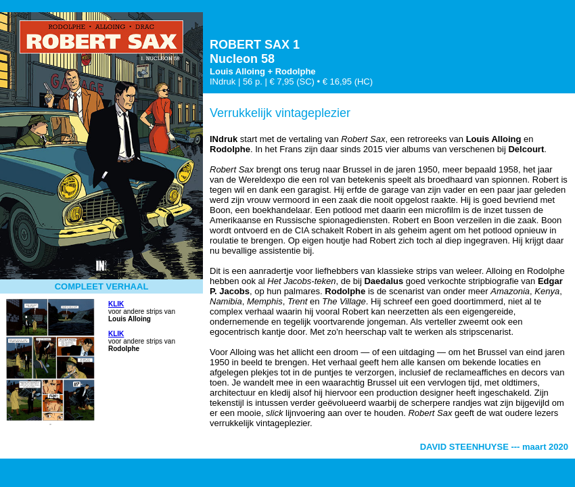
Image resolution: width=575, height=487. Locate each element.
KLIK (116, 304)
